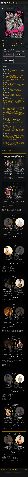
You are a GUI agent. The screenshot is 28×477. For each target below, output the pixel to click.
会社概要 (25, 469)
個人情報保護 (4, 469)
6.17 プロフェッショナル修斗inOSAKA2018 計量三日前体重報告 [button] (12, 90)
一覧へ (25, 8)
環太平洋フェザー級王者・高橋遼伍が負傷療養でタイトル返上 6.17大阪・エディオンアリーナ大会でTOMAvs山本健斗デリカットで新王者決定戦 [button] (13, 137)
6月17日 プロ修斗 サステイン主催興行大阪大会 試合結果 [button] (13, 71)
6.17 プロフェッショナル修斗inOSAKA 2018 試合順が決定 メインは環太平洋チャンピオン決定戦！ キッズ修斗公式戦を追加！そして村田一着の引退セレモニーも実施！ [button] (14, 101)
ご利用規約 (11, 469)
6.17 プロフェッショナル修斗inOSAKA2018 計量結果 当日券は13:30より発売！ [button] (13, 85)
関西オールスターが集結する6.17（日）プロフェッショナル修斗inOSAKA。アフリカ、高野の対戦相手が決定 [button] (13, 121)
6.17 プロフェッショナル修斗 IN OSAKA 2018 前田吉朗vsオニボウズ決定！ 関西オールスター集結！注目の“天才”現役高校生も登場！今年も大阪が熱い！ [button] (13, 129)
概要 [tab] (10, 151)
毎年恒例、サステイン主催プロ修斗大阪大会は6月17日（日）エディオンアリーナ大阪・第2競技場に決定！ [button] (13, 144)
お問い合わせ (18, 469)
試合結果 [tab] (4, 150)
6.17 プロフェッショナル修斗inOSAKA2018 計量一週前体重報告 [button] (12, 94)
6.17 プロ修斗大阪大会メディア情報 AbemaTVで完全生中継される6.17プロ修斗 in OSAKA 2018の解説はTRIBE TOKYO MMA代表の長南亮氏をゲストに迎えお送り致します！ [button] (13, 77)
